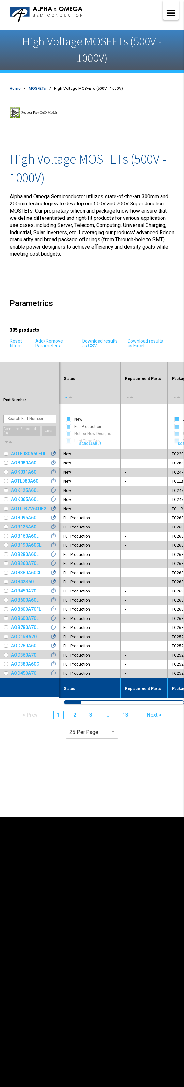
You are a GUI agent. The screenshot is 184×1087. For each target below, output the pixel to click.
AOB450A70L (24, 591)
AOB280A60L (24, 554)
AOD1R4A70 (24, 636)
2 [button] (74, 715)
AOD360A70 (23, 655)
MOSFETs (37, 88)
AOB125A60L (24, 527)
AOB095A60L (24, 517)
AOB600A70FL (26, 609)
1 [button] (58, 715)
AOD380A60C (25, 664)
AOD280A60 (23, 645)
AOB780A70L (24, 627)
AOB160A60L (24, 536)
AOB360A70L (24, 563)
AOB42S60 (22, 581)
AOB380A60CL (26, 572)
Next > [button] (154, 715)
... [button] (107, 715)
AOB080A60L (24, 463)
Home (15, 88)
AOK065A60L (24, 499)
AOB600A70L (24, 618)
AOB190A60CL (26, 545)
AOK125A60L (24, 490)
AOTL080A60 (24, 481)
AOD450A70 (23, 673)
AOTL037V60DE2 (28, 508)
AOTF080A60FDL (28, 453)
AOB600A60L (24, 600)
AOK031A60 (23, 472)
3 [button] (90, 715)
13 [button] (125, 715)
